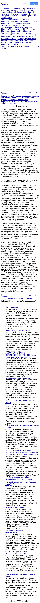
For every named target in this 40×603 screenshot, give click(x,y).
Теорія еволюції (17, 33)
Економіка (23, 16)
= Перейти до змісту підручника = (20, 298)
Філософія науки (26, 37)
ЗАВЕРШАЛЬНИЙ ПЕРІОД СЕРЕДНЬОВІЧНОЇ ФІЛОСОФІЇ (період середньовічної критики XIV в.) (20, 355)
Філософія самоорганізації (16, 41)
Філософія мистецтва (19, 35)
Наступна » (32, 92)
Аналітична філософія (19, 20)
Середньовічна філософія (21, 31)
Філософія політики (8, 39)
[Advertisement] (20, 69)
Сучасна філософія (18, 29)
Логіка (27, 23)
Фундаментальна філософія (12, 42)
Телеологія (5, 33)
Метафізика (5, 25)
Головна (4, 46)
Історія (20, 10)
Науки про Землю (8, 12)
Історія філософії (17, 23)
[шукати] (25, 4)
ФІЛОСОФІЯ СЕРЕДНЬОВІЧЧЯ (17, 330)
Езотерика (5, 16)
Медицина (29, 10)
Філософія (33, 14)
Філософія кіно (13, 37)
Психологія (5, 14)
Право (30, 12)
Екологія (14, 16)
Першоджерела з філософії (12, 27)
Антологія (14, 21)
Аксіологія (5, 20)
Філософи (32, 41)
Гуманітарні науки (18, 8)
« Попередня (5, 92)
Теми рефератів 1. (12, 307)
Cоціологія (5, 8)
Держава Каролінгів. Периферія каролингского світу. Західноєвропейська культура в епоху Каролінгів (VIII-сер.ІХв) (21, 452)
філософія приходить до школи (17, 378)
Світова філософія (19, 25)
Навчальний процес (19, 14)
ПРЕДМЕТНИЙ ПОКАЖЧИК (16, 553)
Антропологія (25, 21)
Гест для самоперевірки (14, 508)
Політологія (21, 12)
